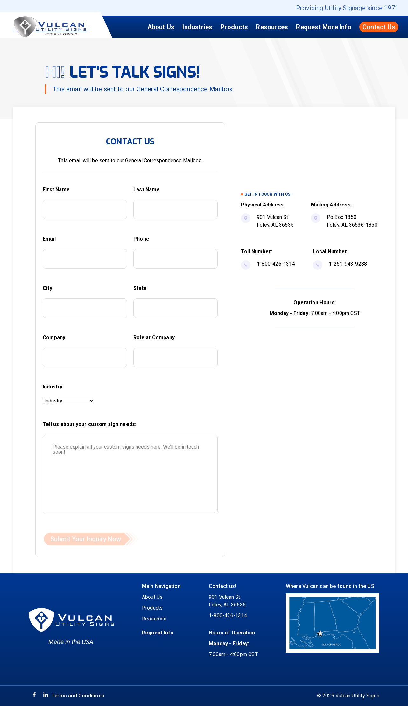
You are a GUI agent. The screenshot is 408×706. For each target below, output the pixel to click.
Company (54, 337)
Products (234, 27)
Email (49, 239)
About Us (161, 27)
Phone (141, 239)
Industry (53, 387)
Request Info (157, 633)
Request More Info (323, 27)
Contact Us (378, 27)
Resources (272, 27)
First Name (56, 189)
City (47, 288)
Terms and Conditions (78, 696)
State (140, 288)
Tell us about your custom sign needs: (89, 424)
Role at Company (154, 337)
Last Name (146, 189)
